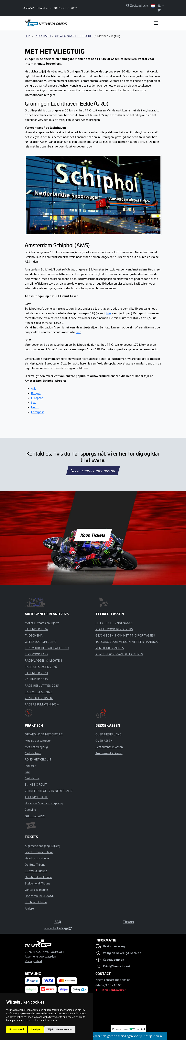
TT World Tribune (36, 871)
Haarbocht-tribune (37, 858)
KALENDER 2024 (36, 673)
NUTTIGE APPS (35, 816)
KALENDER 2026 (36, 629)
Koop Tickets (93, 535)
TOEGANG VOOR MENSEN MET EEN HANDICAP (127, 642)
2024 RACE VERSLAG (39, 698)
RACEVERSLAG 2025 (38, 692)
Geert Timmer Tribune (39, 852)
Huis (27, 36)
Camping (30, 809)
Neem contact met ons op (93, 470)
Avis (33, 388)
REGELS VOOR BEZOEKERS (114, 629)
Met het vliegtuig (36, 747)
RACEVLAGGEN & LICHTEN (43, 660)
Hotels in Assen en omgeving (44, 803)
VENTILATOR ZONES (109, 648)
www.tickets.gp (58, 928)
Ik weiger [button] (35, 1029)
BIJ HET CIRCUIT (36, 784)
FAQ (57, 921)
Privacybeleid (33, 961)
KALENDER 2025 (36, 679)
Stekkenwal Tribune (37, 883)
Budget (36, 393)
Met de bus (32, 778)
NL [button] (156, 6)
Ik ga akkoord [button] (16, 1029)
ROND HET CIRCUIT (38, 759)
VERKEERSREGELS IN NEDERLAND (48, 791)
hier (108, 313)
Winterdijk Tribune (36, 890)
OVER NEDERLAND (108, 734)
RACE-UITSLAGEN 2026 (41, 667)
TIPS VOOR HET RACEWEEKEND (47, 648)
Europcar (37, 398)
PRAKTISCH (43, 36)
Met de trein (33, 753)
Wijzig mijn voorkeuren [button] (60, 1029)
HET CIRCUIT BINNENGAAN (114, 623)
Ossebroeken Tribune (38, 877)
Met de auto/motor (38, 740)
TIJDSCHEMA (33, 635)
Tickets (128, 921)
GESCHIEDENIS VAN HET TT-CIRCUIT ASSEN (125, 635)
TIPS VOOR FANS (36, 654)
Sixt (33, 402)
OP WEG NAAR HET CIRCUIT (74, 36)
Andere (29, 908)
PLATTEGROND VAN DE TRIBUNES (119, 654)
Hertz (35, 407)
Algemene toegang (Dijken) (42, 846)
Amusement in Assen (109, 753)
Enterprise (37, 412)
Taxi (27, 772)
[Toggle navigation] (155, 23)
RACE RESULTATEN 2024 (42, 704)
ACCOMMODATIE (36, 797)
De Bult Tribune (35, 864)
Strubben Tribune (36, 902)
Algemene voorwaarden (40, 956)
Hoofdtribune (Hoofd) (39, 896)
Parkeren (30, 766)
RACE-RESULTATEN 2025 (42, 685)
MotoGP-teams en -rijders (42, 623)
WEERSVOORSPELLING (40, 642)
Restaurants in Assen (109, 747)
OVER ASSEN (104, 740)
